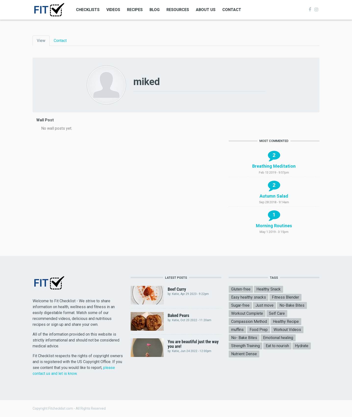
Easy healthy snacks (248, 297)
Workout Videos (287, 329)
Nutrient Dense (244, 354)
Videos (113, 9)
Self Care (277, 313)
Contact (231, 9)
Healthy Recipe (286, 321)
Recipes (135, 9)
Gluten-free (241, 289)
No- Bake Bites (244, 337)
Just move (264, 305)
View (43, 40)
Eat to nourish (277, 345)
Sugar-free (240, 305)
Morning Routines (274, 225)
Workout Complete (247, 313)
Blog (155, 9)
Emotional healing (278, 337)
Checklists (88, 9)
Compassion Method (249, 321)
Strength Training (245, 345)
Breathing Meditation (274, 166)
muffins (237, 329)
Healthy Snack (268, 289)
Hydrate (301, 345)
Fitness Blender (285, 297)
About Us (205, 9)
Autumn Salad (274, 196)
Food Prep (259, 329)
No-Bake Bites (291, 305)
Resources (177, 9)
